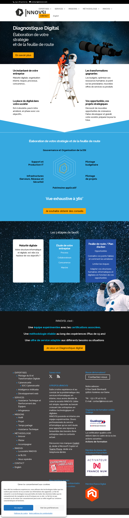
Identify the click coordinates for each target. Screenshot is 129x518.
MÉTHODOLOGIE (90, 9)
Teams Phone (55, 449)
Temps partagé (25, 425)
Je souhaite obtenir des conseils (64, 211)
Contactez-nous (97, 377)
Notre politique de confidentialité (40, 513)
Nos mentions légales (59, 480)
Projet (21, 421)
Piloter (21, 440)
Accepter (18, 508)
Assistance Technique (28, 429)
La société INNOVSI (27, 451)
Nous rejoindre (25, 459)
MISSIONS (73, 9)
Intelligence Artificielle (28, 389)
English (56, 16)
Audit (20, 417)
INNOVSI (106, 9)
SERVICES (59, 9)
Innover (21, 436)
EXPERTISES (44, 9)
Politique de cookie (21, 513)
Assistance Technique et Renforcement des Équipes (29, 403)
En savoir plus (23, 55)
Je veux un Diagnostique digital (64, 347)
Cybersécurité (24, 382)
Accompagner (25, 444)
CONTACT (44, 16)
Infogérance (24, 410)
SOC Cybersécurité (30, 385)
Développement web (28, 393)
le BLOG (22, 455)
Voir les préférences (49, 508)
